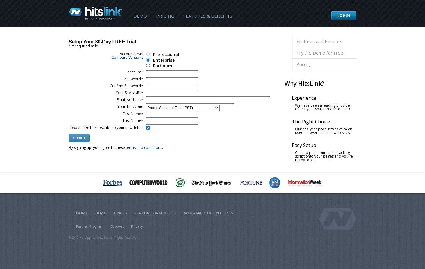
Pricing (165, 16)
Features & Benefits (207, 16)
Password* (133, 78)
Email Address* (130, 99)
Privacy (137, 226)
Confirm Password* (126, 85)
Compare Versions (127, 57)
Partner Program (89, 226)
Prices (120, 213)
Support (117, 226)
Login (343, 15)
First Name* (133, 113)
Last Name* (133, 120)
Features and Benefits (319, 41)
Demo (140, 16)
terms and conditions (144, 147)
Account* (135, 72)
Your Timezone (130, 106)
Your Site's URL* (129, 92)
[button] (79, 138)
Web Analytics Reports (208, 213)
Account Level (127, 55)
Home (82, 213)
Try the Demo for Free (319, 53)
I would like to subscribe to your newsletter (106, 127)
